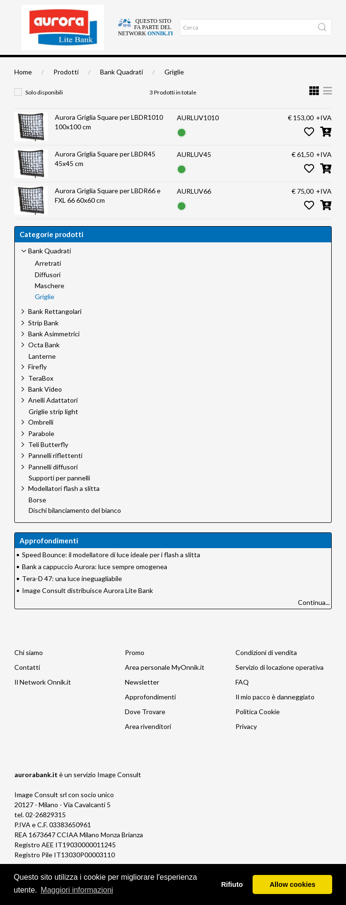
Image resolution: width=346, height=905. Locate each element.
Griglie (174, 88)
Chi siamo (83, 65)
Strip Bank (43, 339)
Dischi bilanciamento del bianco (75, 527)
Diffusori (48, 291)
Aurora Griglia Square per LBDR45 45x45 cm (105, 175)
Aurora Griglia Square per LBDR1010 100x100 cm (109, 138)
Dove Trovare (145, 728)
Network (188, 65)
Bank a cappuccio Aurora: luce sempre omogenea (94, 583)
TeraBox (40, 395)
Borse (37, 516)
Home (23, 65)
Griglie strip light (53, 428)
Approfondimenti (122, 65)
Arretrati (48, 280)
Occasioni (160, 65)
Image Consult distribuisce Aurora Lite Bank (87, 607)
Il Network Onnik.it (42, 699)
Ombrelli (40, 439)
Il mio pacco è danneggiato (275, 713)
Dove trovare (51, 65)
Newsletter (142, 699)
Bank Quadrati (121, 88)
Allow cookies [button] (292, 884)
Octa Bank (44, 361)
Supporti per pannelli (59, 495)
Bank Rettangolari (54, 328)
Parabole (41, 450)
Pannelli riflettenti (55, 472)
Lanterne (42, 373)
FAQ (242, 699)
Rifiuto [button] (232, 884)
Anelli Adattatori (53, 417)
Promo (134, 669)
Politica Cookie (257, 728)
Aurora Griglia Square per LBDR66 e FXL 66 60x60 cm (108, 212)
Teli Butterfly (48, 461)
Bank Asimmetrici (54, 350)
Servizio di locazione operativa (279, 684)
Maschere (49, 302)
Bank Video (45, 406)
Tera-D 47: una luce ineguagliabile (72, 595)
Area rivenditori (148, 743)
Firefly (37, 383)
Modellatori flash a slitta (64, 505)
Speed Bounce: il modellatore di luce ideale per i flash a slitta (111, 571)
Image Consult (119, 791)
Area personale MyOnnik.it (164, 684)
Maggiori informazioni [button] (77, 890)
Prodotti (66, 88)
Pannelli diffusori (53, 483)
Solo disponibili (44, 109)
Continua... (314, 619)
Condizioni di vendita (266, 669)
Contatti (27, 684)
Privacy (246, 743)
